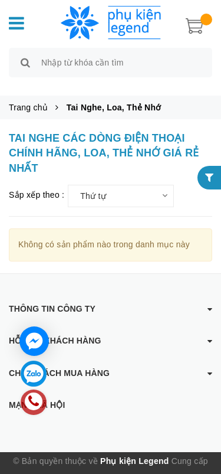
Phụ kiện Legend (134, 447)
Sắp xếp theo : (36, 181)
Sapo (117, 465)
